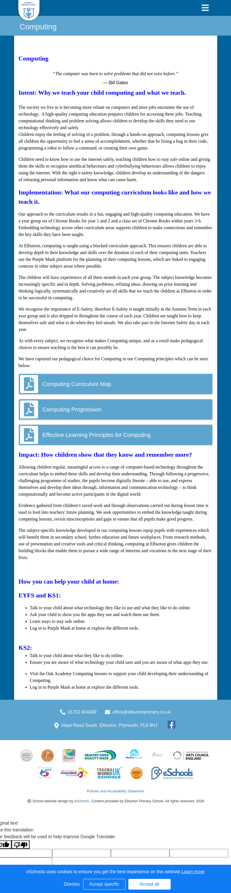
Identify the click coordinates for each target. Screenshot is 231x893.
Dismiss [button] (72, 884)
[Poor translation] (21, 844)
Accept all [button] (149, 884)
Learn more (192, 871)
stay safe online (70, 621)
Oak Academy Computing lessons (76, 673)
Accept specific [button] (104, 884)
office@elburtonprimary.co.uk (142, 712)
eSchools (81, 801)
